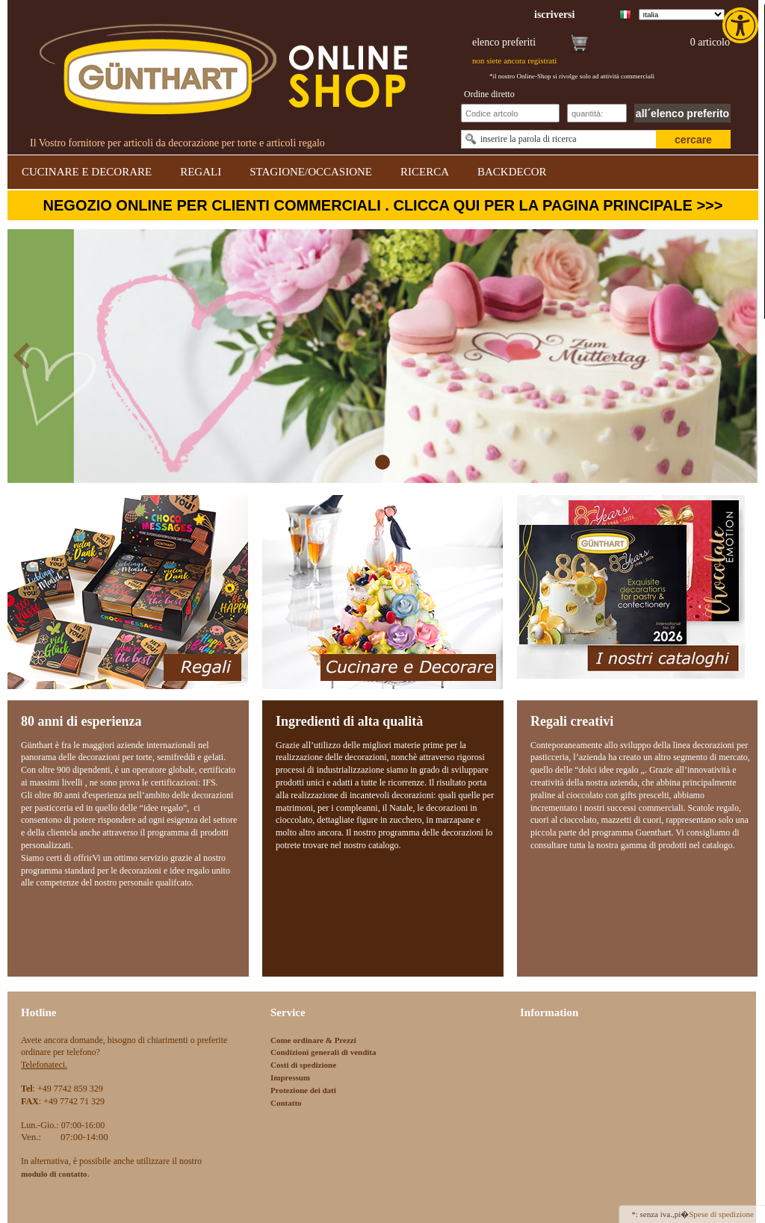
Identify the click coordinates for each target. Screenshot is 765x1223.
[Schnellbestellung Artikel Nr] (510, 113)
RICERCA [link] (424, 172)
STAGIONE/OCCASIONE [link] (311, 172)
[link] (742, 25)
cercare (693, 140)
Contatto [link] (286, 1102)
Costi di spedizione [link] (303, 1064)
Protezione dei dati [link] (303, 1090)
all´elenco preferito (682, 113)
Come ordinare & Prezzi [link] (313, 1040)
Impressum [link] (290, 1077)
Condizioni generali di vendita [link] (323, 1052)
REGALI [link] (200, 172)
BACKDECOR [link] (512, 172)
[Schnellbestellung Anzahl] (597, 113)
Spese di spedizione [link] (721, 1214)
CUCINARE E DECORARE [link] (87, 172)
